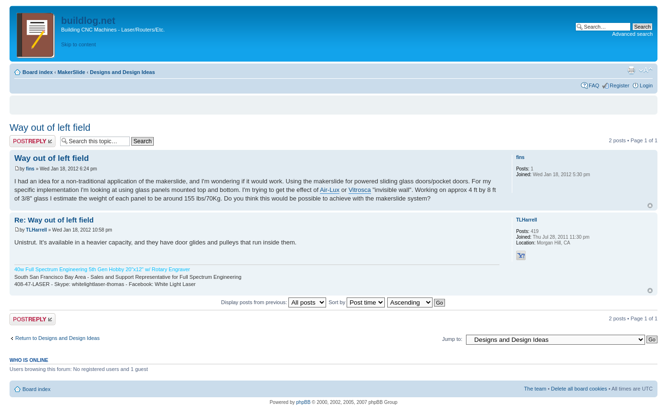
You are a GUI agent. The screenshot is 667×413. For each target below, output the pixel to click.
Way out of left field (50, 127)
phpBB (303, 402)
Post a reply (32, 141)
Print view (631, 70)
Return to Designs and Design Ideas (57, 338)
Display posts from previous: (273, 302)
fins (30, 168)
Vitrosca (360, 189)
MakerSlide (71, 72)
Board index (37, 72)
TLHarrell (36, 230)
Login (646, 85)
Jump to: (452, 339)
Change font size (646, 70)
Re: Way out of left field (54, 220)
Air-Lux (329, 189)
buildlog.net (88, 20)
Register (619, 85)
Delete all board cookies (579, 389)
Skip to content (78, 44)
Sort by (356, 302)
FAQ (594, 85)
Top (650, 205)
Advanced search (632, 34)
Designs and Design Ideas (122, 72)
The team (535, 389)
